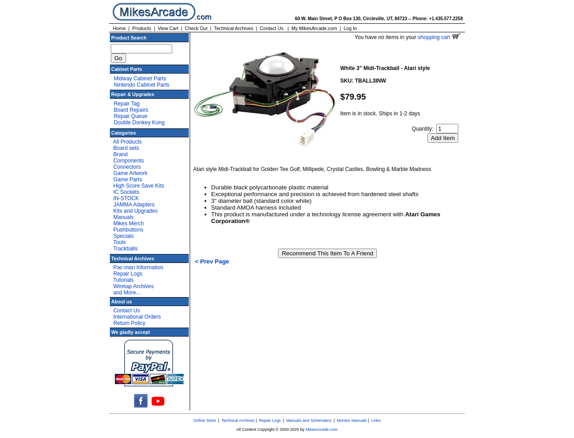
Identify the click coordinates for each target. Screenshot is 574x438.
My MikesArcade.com (314, 28)
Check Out (196, 28)
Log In (350, 28)
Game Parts (127, 179)
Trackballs (125, 248)
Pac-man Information (138, 267)
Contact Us (271, 28)
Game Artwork (130, 173)
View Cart (168, 28)
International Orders (137, 317)
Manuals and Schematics (308, 420)
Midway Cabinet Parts (140, 78)
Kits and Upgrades (135, 211)
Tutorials (123, 280)
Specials (123, 236)
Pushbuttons (128, 230)
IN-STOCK (126, 198)
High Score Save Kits (138, 186)
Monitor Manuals (352, 420)
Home (119, 28)
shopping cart (439, 37)
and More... (127, 292)
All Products (127, 142)
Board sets (126, 148)
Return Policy (129, 323)
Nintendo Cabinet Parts (142, 85)
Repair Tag (127, 104)
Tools (119, 242)
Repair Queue (131, 116)
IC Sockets (126, 192)
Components (128, 161)
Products (141, 28)
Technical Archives (233, 28)
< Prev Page (212, 261)
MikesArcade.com (321, 429)
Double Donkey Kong (139, 122)
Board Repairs (131, 110)
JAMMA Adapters (134, 204)
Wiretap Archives (133, 286)
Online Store (204, 420)
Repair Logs (128, 274)
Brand (120, 154)
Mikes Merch (128, 223)
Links (376, 420)
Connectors (127, 167)
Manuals (123, 217)
